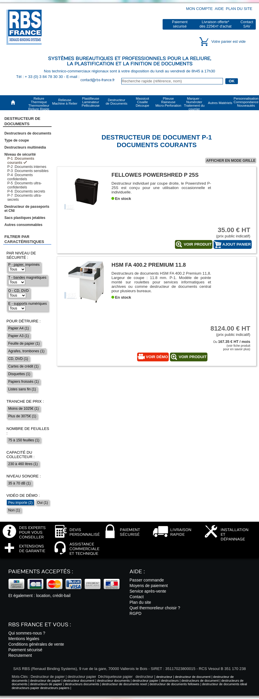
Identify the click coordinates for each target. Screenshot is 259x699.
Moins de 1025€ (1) (23, 409)
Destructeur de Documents (22, 121)
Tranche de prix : (25, 401)
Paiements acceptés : (40, 572)
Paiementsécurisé (180, 24)
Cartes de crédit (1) (23, 366)
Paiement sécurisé (25, 649)
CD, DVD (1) (18, 359)
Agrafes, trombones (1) (26, 351)
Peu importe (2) (20, 503)
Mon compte (199, 8)
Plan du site (239, 8)
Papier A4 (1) (18, 328)
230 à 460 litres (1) (23, 464)
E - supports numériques (27, 304)
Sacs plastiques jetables (24, 218)
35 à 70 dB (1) (19, 483)
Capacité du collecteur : (20, 454)
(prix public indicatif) (228, 232)
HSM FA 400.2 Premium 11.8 (148, 265)
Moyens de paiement (149, 585)
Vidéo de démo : (23, 495)
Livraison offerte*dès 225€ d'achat (215, 24)
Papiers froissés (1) (23, 382)
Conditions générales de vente (36, 644)
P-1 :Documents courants (20, 161)
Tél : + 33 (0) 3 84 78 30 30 (40, 76)
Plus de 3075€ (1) (22, 416)
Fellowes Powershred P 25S (154, 175)
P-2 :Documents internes (26, 167)
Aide (219, 8)
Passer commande (147, 580)
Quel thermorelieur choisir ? (155, 608)
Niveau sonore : (23, 476)
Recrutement (20, 655)
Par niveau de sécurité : (21, 255)
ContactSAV (247, 24)
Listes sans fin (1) (22, 389)
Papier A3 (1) (18, 336)
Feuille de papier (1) (24, 343)
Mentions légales (23, 638)
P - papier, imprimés (24, 265)
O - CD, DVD (18, 291)
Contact (137, 596)
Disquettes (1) (19, 374)
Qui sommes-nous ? (26, 633)
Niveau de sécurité (20, 154)
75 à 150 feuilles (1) (23, 440)
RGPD (136, 613)
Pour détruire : (23, 321)
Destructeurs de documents (27, 133)
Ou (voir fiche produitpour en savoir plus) (231, 345)
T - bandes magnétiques (27, 277)
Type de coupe (16, 140)
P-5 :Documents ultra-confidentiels (24, 185)
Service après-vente (148, 591)
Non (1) (14, 510)
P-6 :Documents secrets (26, 191)
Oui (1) (42, 503)
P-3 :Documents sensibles (27, 171)
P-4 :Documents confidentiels (20, 177)
